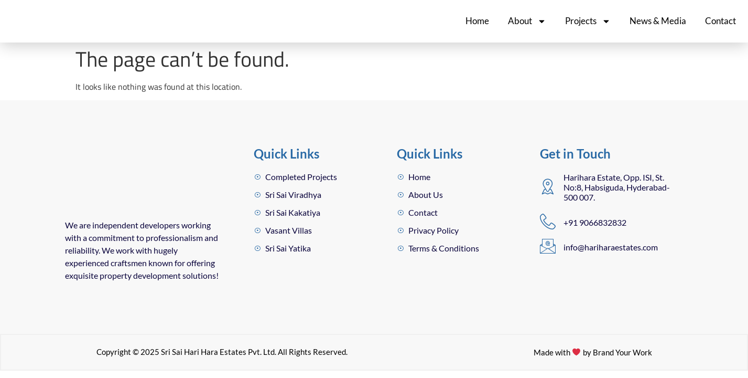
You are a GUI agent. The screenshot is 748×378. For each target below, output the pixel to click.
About (527, 21)
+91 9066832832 (594, 222)
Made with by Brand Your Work (593, 353)
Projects (588, 21)
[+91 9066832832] (548, 221)
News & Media (658, 20)
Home (477, 20)
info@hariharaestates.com (610, 247)
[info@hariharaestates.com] (548, 246)
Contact (720, 20)
